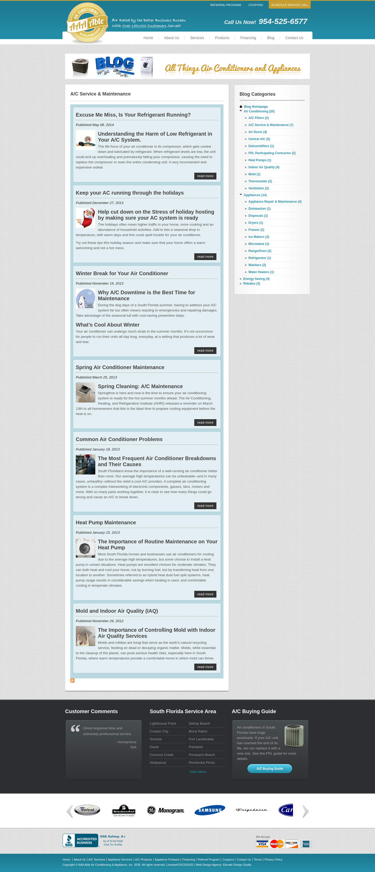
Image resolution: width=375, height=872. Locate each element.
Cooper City (159, 731)
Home (148, 38)
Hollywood (158, 763)
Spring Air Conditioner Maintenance (120, 367)
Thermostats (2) (260, 181)
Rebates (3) (251, 283)
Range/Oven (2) (259, 251)
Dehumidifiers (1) (261, 146)
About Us (171, 38)
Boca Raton (198, 731)
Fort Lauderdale (201, 739)
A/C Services (97, 859)
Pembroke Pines (202, 763)
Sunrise (156, 739)
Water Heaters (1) (261, 272)
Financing (248, 38)
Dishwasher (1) (259, 209)
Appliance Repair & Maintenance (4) (275, 201)
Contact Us (294, 38)
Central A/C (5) (259, 139)
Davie (154, 747)
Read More (205, 176)
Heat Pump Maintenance (106, 522)
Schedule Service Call (289, 5)
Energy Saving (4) (256, 279)
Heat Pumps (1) (259, 160)
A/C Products (143, 859)
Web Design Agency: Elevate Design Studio (223, 864)
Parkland (196, 747)
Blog (270, 38)
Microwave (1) (258, 244)
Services (197, 38)
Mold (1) (254, 174)
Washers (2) (257, 265)
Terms (258, 859)
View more (198, 772)
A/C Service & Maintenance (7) (270, 125)
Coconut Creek (161, 755)
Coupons (255, 5)
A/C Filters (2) (258, 118)
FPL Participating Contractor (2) (272, 153)
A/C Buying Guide (270, 769)
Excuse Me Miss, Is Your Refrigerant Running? (133, 115)
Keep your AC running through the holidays (130, 193)
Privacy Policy (273, 859)
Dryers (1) (255, 223)
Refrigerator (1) (259, 258)
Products (222, 38)
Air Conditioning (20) (259, 111)
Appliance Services (120, 859)
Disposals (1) (258, 216)
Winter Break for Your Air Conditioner (122, 273)
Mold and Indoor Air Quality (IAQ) (117, 611)
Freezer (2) (256, 230)
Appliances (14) (255, 195)
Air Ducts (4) (257, 132)
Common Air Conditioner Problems (119, 439)
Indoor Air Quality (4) (263, 167)
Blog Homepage (256, 107)
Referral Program (225, 5)
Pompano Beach (202, 755)
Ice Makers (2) (258, 237)
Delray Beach (199, 723)
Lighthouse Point (163, 723)
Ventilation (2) (258, 188)
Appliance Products (167, 859)
